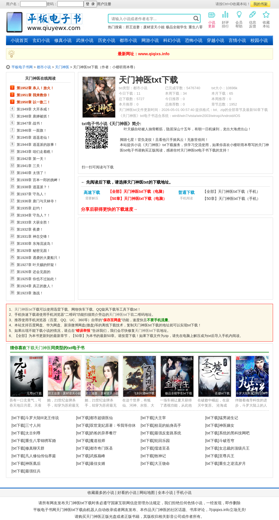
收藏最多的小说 (100, 492)
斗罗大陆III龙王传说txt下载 (253, 393)
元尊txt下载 (34, 393)
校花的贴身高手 (167, 425)
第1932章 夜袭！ (30, 229)
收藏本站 (266, 19)
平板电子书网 (22, 67)
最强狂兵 (33, 471)
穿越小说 (215, 40)
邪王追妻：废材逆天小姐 (145, 27)
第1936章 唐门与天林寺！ (37, 201)
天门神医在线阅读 (40, 78)
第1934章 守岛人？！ (33, 215)
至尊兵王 (226, 456)
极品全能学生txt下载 (178, 393)
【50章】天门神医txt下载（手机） (231, 198)
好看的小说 (127, 492)
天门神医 (62, 67)
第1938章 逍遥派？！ (33, 187)
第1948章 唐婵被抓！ (33, 116)
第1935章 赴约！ (30, 208)
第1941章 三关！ (30, 166)
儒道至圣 (162, 448)
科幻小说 (172, 40)
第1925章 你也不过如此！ (37, 279)
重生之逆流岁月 (232, 463)
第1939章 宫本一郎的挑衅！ (39, 180)
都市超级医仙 (101, 418)
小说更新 (211, 19)
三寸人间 (33, 425)
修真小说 (63, 40)
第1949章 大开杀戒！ (33, 109)
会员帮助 (239, 19)
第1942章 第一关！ (32, 158)
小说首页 (19, 40)
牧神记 (160, 456)
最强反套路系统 (167, 433)
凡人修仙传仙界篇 (40, 456)
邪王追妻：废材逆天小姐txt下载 (69, 393)
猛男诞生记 (228, 418)
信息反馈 (252, 19)
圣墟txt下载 (222, 393)
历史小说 (106, 40)
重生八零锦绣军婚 (40, 440)
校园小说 (259, 40)
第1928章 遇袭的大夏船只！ (39, 257)
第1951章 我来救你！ (33, 95)
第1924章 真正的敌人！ (35, 286)
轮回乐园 (162, 440)
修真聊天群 (34, 448)
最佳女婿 (97, 463)
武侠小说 (84, 40)
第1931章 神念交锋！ (33, 236)
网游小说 (150, 40)
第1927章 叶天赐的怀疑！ (37, 265)
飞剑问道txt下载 (144, 393)
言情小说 (237, 40)
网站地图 (147, 492)
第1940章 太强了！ (32, 173)
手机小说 (184, 492)
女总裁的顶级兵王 (234, 448)
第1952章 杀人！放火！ (35, 88)
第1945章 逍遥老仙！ (33, 137)
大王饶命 (162, 463)
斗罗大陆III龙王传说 (42, 418)
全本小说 (165, 492)
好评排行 (225, 19)
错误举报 (83, 331)
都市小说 (128, 40)
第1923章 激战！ (30, 293)
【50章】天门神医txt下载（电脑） (137, 198)
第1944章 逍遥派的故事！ (37, 144)
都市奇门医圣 (101, 448)
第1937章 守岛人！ (32, 194)
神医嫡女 (226, 425)
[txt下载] (18, 418)
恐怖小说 (193, 40)
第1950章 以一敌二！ (33, 102)
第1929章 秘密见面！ (33, 250)
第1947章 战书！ (30, 123)
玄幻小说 (41, 40)
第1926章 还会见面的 (33, 272)
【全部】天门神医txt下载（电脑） (137, 191)
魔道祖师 (97, 440)
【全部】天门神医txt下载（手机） (231, 191)
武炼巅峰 (97, 456)
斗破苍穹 (226, 440)
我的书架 (260, 4)
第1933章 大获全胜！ (33, 222)
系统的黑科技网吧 (234, 433)
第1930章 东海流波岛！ (35, 243)
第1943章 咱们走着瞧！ (35, 151)
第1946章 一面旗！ (32, 130)
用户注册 (104, 4)
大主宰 (160, 418)
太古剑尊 (33, 433)
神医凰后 (33, 463)
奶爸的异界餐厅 (103, 433)
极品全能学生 (176, 27)
